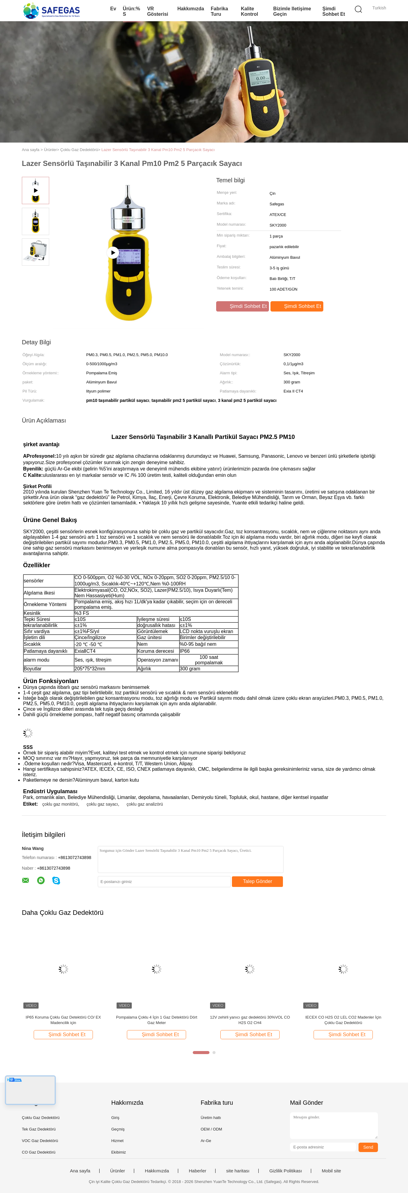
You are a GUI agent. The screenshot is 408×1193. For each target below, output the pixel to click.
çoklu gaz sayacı (102, 804)
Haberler (197, 1171)
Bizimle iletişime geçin (292, 11)
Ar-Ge (206, 1140)
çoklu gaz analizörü (145, 804)
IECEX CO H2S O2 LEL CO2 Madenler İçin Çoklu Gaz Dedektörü (343, 1020)
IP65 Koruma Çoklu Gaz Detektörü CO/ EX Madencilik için (63, 1020)
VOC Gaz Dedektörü (40, 1140)
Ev (113, 8)
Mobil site (331, 1171)
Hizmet (117, 1140)
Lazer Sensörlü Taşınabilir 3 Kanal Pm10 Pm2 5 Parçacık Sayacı (158, 149)
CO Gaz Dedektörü (39, 1152)
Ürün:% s (131, 11)
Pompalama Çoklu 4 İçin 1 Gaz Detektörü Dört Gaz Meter (156, 1020)
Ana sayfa (80, 1171)
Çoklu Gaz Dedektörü (40, 1117)
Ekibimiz (118, 1152)
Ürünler (117, 1171)
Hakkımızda (190, 8)
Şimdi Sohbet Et (333, 11)
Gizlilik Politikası (285, 1171)
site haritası (238, 1171)
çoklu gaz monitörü (60, 804)
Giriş (115, 1117)
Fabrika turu (219, 11)
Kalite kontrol (249, 11)
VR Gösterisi (157, 11)
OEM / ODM (211, 1129)
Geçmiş (117, 1129)
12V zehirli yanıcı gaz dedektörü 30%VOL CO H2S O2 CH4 (250, 1020)
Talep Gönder (257, 881)
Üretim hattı (211, 1117)
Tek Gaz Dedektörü (39, 1129)
